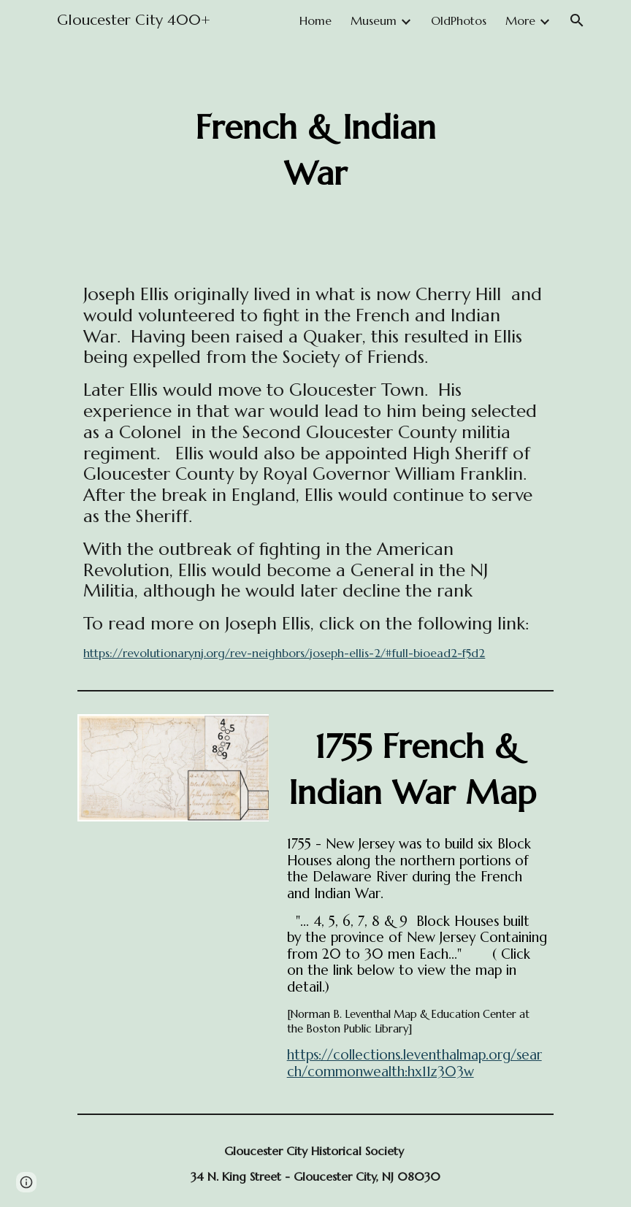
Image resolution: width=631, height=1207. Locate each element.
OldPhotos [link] (458, 20)
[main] (316, 150)
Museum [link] (374, 20)
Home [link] (315, 20)
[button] (576, 20)
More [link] (520, 20)
